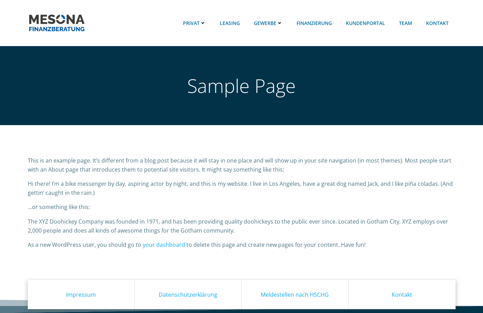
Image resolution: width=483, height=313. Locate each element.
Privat (194, 23)
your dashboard (164, 245)
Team (405, 23)
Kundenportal (365, 23)
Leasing (230, 23)
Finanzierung (314, 23)
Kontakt (437, 23)
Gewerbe (268, 23)
